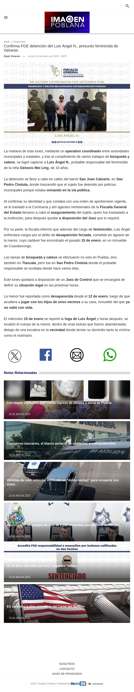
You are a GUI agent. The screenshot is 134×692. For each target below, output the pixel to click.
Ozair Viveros (12, 56)
